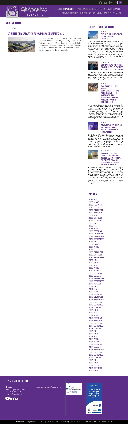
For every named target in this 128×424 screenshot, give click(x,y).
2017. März (94, 341)
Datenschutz (20, 422)
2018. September (96, 305)
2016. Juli (93, 360)
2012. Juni (93, 370)
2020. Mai (93, 265)
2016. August (95, 357)
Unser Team (93, 9)
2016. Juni (93, 363)
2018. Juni (93, 310)
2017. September (96, 326)
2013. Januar (95, 365)
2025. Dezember (96, 210)
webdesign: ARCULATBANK (72, 422)
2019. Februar (95, 294)
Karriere (83, 13)
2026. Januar (95, 207)
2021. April (94, 247)
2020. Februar (95, 273)
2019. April (94, 291)
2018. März (94, 315)
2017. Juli (93, 331)
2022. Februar (95, 231)
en (115, 3)
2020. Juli (93, 260)
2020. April (94, 268)
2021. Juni (93, 244)
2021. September (96, 239)
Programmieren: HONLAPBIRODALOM (99, 422)
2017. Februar (95, 344)
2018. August (95, 307)
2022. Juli (93, 223)
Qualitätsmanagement (114, 9)
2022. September (96, 220)
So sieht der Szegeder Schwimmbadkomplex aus (35, 33)
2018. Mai (93, 312)
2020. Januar (95, 276)
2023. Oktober (95, 218)
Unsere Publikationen (95, 13)
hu (111, 3)
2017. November (96, 320)
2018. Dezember (96, 297)
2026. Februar (95, 205)
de (120, 3)
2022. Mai (93, 226)
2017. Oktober (95, 323)
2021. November (96, 236)
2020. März (94, 270)
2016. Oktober (95, 352)
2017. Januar (95, 347)
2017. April (94, 339)
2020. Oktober (95, 255)
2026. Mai (93, 199)
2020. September (96, 257)
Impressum (31, 422)
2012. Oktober (95, 368)
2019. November (96, 278)
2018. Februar (95, 318)
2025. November (96, 212)
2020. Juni (93, 262)
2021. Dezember (96, 233)
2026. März (94, 202)
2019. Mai (93, 289)
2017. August (95, 328)
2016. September (96, 355)
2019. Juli (93, 286)
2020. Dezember (96, 252)
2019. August (95, 284)
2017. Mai (93, 336)
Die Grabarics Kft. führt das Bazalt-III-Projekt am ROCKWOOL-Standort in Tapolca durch (111, 128)
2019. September (96, 281)
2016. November (96, 349)
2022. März (94, 228)
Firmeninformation (82, 9)
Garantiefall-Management (112, 13)
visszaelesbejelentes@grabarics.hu (48, 387)
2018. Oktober (95, 302)
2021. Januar (95, 249)
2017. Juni (93, 334)
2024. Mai (93, 215)
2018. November (96, 299)
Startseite (60, 9)
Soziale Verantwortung (70, 13)
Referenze (102, 9)
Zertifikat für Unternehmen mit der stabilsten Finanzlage (111, 36)
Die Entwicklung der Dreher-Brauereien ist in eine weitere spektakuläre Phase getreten (112, 67)
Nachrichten (69, 9)
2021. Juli (93, 241)
